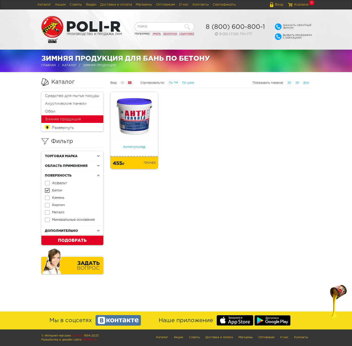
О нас (184, 4)
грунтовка (186, 33)
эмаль (156, 33)
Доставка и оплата (116, 4)
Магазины (144, 4)
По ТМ (173, 83)
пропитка (170, 33)
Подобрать (72, 240)
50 (297, 83)
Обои (50, 111)
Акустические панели (66, 103)
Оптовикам (165, 4)
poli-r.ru (77, 335)
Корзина (301, 4)
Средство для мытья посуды (72, 96)
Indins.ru (90, 339)
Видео (91, 4)
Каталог (44, 4)
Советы (76, 4)
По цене (188, 83)
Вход (279, 4)
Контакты (201, 4)
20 (289, 83)
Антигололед (134, 147)
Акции (60, 4)
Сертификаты (224, 4)
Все (306, 83)
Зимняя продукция (63, 119)
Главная (48, 65)
